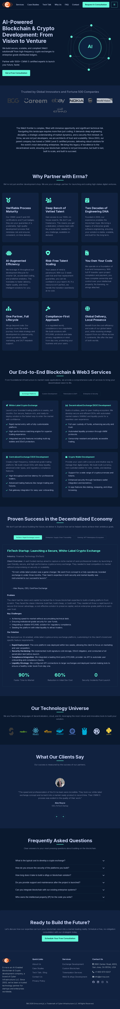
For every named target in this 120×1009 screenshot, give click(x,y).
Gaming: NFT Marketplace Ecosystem (90, 537)
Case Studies (33, 4)
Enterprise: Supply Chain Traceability (58, 537)
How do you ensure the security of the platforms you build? (42, 868)
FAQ (67, 4)
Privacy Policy (38, 981)
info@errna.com (102, 977)
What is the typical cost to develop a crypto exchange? (40, 860)
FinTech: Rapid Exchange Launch (28, 537)
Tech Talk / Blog (39, 972)
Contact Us (37, 977)
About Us (36, 964)
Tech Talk (46, 4)
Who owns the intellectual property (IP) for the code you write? (43, 897)
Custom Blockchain (71, 968)
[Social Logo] (93, 982)
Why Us (58, 4)
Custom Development (49, 394)
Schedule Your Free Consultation (60, 938)
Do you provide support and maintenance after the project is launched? (47, 882)
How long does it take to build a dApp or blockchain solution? (43, 875)
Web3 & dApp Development (74, 977)
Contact (75, 4)
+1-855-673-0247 (103, 972)
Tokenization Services (72, 972)
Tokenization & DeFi (70, 394)
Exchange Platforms (29, 394)
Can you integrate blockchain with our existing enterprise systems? (45, 890)
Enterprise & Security (90, 394)
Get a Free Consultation (16, 73)
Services (20, 4)
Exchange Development (73, 964)
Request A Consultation (96, 4)
